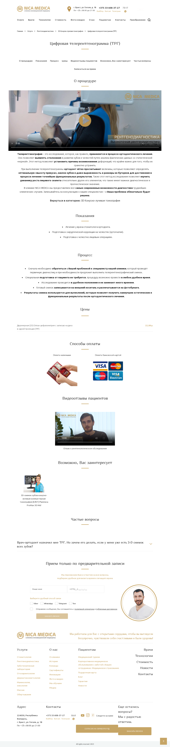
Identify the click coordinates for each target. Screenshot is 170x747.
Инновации (54, 674)
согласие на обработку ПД (97, 728)
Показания (41, 61)
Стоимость (60, 20)
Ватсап (108, 11)
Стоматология (24, 657)
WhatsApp (48, 603)
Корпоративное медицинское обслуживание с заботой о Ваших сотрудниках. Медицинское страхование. (98, 664)
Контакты (120, 20)
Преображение (137, 20)
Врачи (31, 20)
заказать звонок (135, 731)
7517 (125, 7)
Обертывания (24, 694)
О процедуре (26, 61)
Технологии (45, 20)
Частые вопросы (142, 61)
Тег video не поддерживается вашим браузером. (84, 120)
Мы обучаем (55, 683)
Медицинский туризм (89, 657)
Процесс (54, 61)
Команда (53, 666)
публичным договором (106, 609)
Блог (80, 677)
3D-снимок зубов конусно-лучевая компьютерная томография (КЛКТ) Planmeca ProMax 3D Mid (34, 500)
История (53, 661)
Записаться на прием (85, 69)
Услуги (20, 20)
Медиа (52, 687)
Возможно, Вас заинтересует (115, 61)
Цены (65, 61)
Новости (82, 685)
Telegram (63, 603)
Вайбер (100, 11)
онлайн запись (141, 9)
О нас (92, 20)
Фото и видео (78, 20)
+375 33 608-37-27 (109, 7)
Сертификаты (56, 670)
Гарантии (82, 681)
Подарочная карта (87, 672)
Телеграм (116, 11)
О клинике (54, 657)
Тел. (74, 603)
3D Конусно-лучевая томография (100, 200)
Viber (36, 603)
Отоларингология (26, 673)
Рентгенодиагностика (28, 661)
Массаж (21, 690)
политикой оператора (84, 609)
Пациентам (105, 20)
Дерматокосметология (28, 678)
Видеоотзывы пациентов (84, 61)
